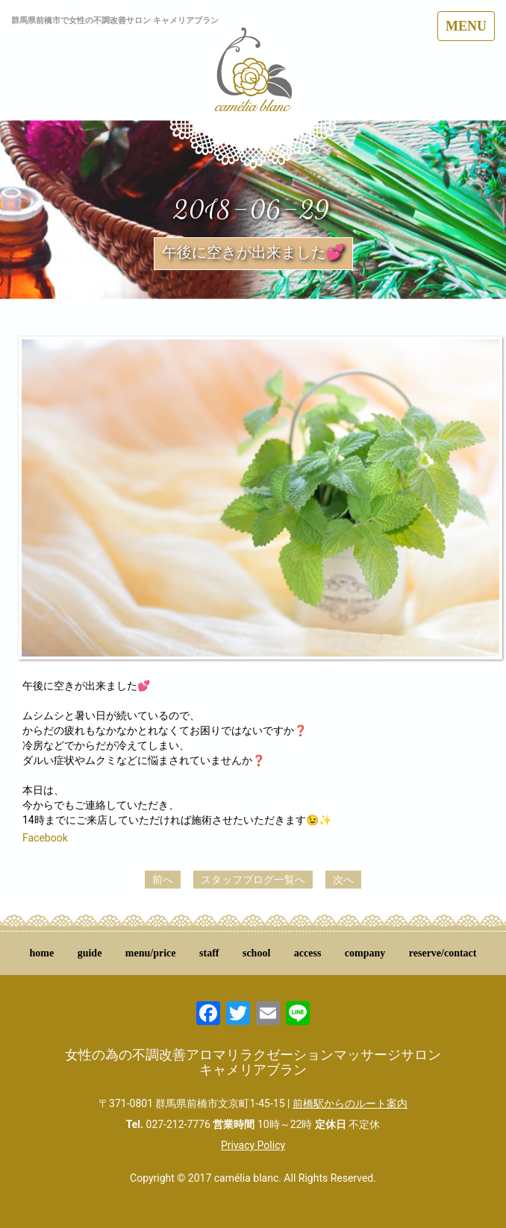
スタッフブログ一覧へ (253, 880)
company (365, 953)
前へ (162, 880)
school (256, 953)
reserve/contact (443, 953)
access (308, 953)
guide (90, 953)
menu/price (150, 953)
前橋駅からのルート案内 (350, 1103)
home (42, 953)
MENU (466, 26)
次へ (343, 880)
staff (209, 953)
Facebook (45, 838)
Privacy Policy (253, 1145)
